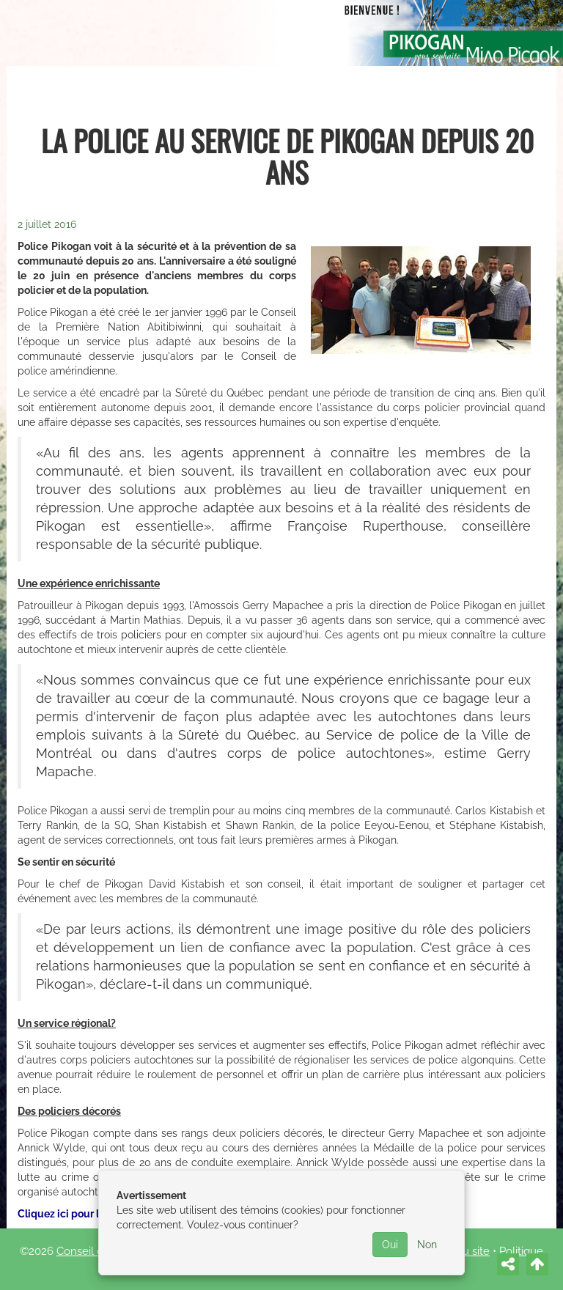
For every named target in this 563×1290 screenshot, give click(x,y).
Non (427, 1244)
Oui (390, 1244)
